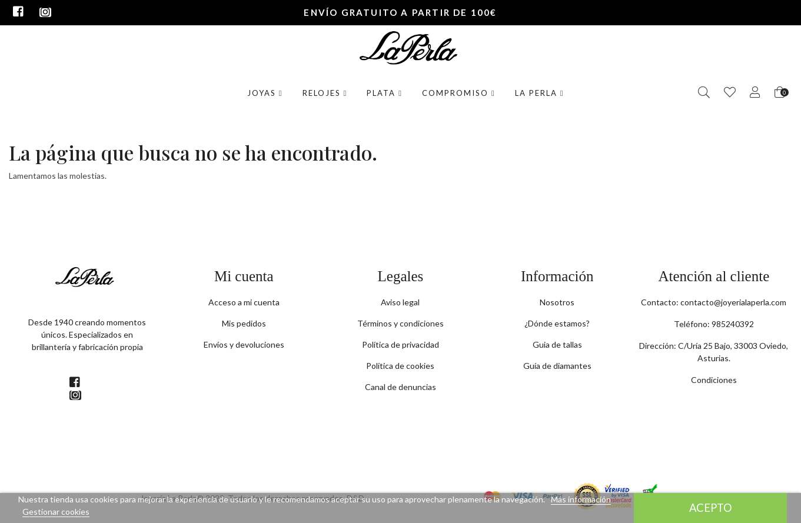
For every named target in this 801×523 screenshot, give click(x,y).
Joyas (265, 93)
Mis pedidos (244, 323)
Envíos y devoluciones (244, 344)
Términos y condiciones (400, 323)
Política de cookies (400, 366)
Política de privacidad (400, 344)
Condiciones (714, 380)
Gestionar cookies (55, 512)
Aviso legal (400, 302)
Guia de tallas (557, 344)
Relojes (325, 93)
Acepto (710, 507)
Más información (581, 499)
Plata (385, 93)
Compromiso (459, 93)
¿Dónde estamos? (557, 323)
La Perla (539, 93)
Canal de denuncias (400, 387)
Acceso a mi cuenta (244, 302)
